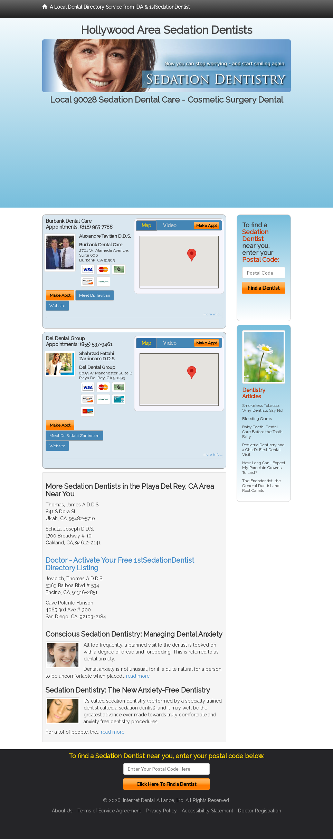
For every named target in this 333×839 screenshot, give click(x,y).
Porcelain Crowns (265, 467)
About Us (62, 810)
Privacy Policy (161, 810)
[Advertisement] (166, 159)
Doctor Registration (259, 810)
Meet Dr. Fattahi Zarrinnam (74, 435)
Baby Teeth (253, 427)
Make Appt (60, 295)
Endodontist (261, 480)
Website (57, 305)
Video (170, 225)
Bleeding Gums (257, 418)
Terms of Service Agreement (109, 810)
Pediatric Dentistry (259, 444)
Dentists (260, 410)
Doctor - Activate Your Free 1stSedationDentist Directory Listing (120, 564)
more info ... (212, 314)
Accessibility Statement (207, 810)
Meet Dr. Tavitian (94, 295)
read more (138, 676)
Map (146, 225)
